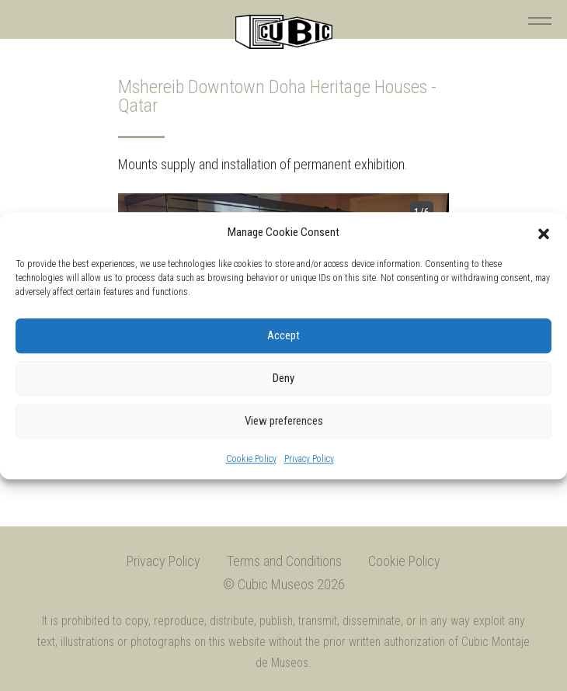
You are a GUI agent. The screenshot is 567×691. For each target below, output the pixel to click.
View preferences (284, 421)
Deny (283, 378)
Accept (283, 335)
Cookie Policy (251, 458)
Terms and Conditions (284, 561)
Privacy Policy (309, 458)
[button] (543, 233)
